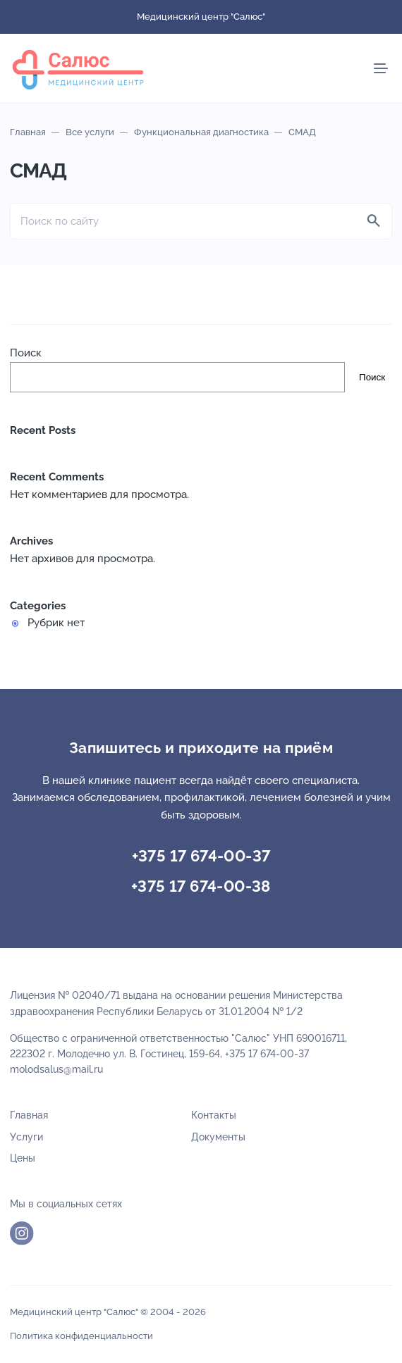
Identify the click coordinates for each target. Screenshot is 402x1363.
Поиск (26, 353)
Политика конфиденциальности (81, 1336)
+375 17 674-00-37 (201, 856)
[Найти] (374, 221)
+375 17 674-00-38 (201, 886)
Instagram (22, 1233)
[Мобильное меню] (381, 68)
